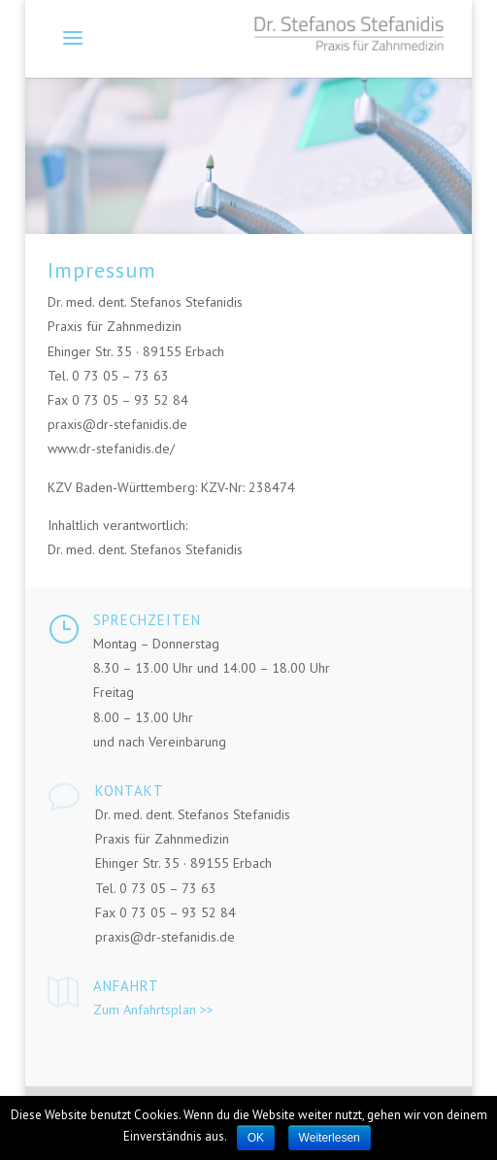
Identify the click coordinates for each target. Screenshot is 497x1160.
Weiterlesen (329, 1137)
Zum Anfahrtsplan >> (153, 1009)
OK (256, 1137)
